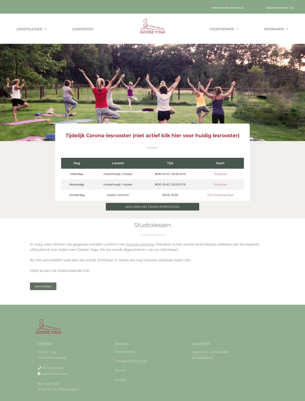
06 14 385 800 (52, 368)
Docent (120, 370)
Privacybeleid (202, 358)
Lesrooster (83, 29)
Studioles (220, 174)
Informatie (282, 29)
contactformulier (55, 374)
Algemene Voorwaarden (211, 352)
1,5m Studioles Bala (220, 195)
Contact (121, 380)
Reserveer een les (280, 7)
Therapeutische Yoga (131, 361)
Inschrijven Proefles (228, 7)
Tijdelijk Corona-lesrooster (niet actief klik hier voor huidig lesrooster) (153, 135)
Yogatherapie (230, 29)
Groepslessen (38, 29)
